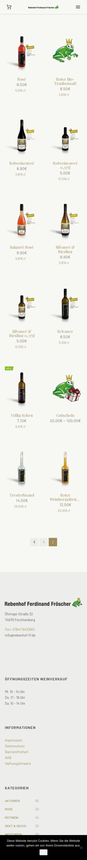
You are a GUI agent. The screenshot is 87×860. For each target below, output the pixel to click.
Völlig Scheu (22, 415)
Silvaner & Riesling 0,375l (22, 333)
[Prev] (34, 542)
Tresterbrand (22, 495)
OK (43, 852)
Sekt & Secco (15, 826)
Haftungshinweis (18, 763)
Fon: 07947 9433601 (20, 629)
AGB (8, 758)
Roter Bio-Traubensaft (65, 81)
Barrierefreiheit (17, 752)
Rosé (21, 79)
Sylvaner (65, 331)
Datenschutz (15, 746)
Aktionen (12, 801)
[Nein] (81, 847)
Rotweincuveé (21, 163)
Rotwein (11, 817)
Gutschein (65, 415)
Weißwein (13, 834)
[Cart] (9, 7)
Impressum (13, 740)
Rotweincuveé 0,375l (65, 165)
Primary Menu (78, 7)
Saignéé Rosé (22, 247)
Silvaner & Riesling (65, 249)
